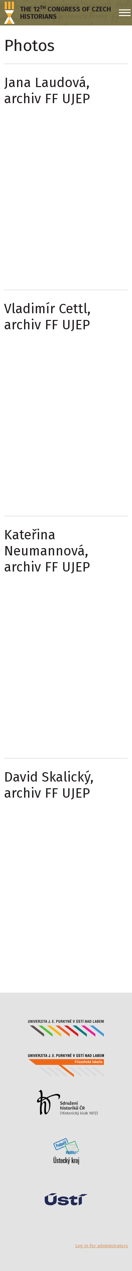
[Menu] (123, 12)
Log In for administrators (101, 1246)
